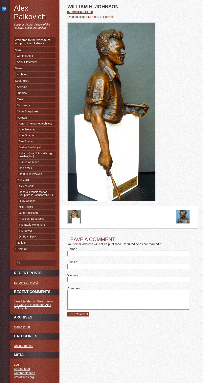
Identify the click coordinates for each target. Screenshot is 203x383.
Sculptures (22, 80)
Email (71, 262)
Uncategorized (23, 345)
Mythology (23, 105)
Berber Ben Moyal (30, 147)
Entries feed (22, 368)
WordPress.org (24, 377)
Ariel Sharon (26, 135)
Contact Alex (25, 55)
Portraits (108, 16)
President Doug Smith (32, 218)
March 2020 (22, 327)
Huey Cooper (27, 201)
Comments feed (24, 372)
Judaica (22, 93)
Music (20, 99)
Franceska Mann (29, 162)
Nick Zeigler (26, 206)
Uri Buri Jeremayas (30, 174)
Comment (73, 288)
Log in (18, 364)
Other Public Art (28, 212)
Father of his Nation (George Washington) (36, 155)
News (18, 68)
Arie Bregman (27, 129)
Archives (22, 74)
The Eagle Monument (32, 224)
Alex (18, 49)
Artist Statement (27, 62)
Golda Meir (25, 168)
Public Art (23, 180)
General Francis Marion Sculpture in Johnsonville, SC (36, 194)
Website (72, 275)
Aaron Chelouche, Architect (35, 123)
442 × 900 (92, 16)
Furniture (21, 249)
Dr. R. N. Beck (27, 236)
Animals (22, 86)
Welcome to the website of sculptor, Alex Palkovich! (32, 41)
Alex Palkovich (30, 12)
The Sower (25, 230)
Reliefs (21, 242)
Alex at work (26, 186)
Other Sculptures (27, 111)
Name (71, 249)
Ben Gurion (26, 141)
